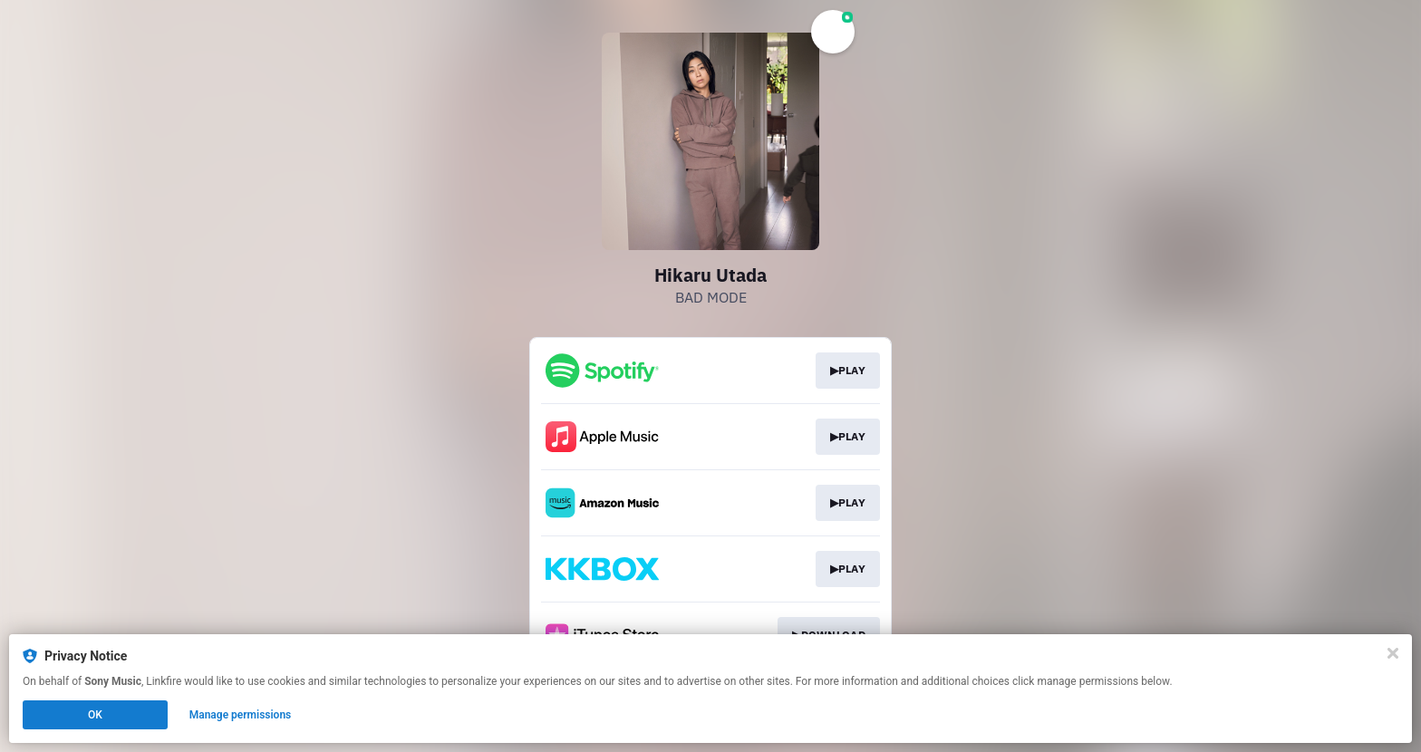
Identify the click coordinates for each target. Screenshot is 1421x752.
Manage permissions (240, 715)
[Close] (1392, 653)
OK (95, 715)
